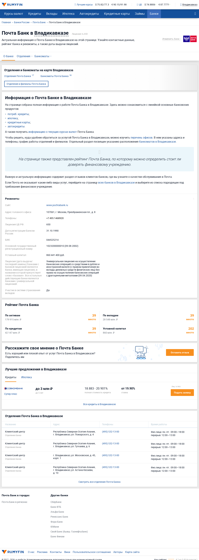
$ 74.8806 (150, 4)
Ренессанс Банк (59, 516)
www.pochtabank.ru (57, 205)
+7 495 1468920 (55, 218)
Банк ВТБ (56, 507)
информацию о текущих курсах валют (52, 132)
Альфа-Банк (57, 511)
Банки (154, 14)
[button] (99, 199)
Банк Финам (57, 536)
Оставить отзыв (180, 352)
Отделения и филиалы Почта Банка (26, 83)
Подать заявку (182, 392)
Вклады (51, 14)
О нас (31, 551)
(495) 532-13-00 (110, 431)
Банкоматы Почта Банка (56, 76)
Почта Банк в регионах (14, 502)
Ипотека (68, 14)
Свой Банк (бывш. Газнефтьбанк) (69, 531)
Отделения (23, 56)
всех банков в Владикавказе (116, 182)
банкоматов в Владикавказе (157, 141)
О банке (8, 56)
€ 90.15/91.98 (119, 4)
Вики (67, 551)
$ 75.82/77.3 (102, 4)
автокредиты (16, 126)
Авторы (118, 551)
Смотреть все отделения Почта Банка (99, 481)
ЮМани (55, 526)
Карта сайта (132, 551)
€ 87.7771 (164, 4)
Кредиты (34, 14)
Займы (140, 14)
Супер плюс (10, 394)
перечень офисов (141, 137)
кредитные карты (19, 122)
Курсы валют (13, 14)
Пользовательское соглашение (92, 551)
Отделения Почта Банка (19, 76)
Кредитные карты (117, 14)
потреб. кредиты (18, 114)
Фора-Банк (57, 521)
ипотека (13, 118)
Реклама (42, 551)
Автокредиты (89, 14)
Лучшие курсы (84, 4)
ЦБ (139, 4)
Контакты (56, 551)
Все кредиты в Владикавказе (99, 404)
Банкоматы (42, 56)
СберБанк (56, 502)
